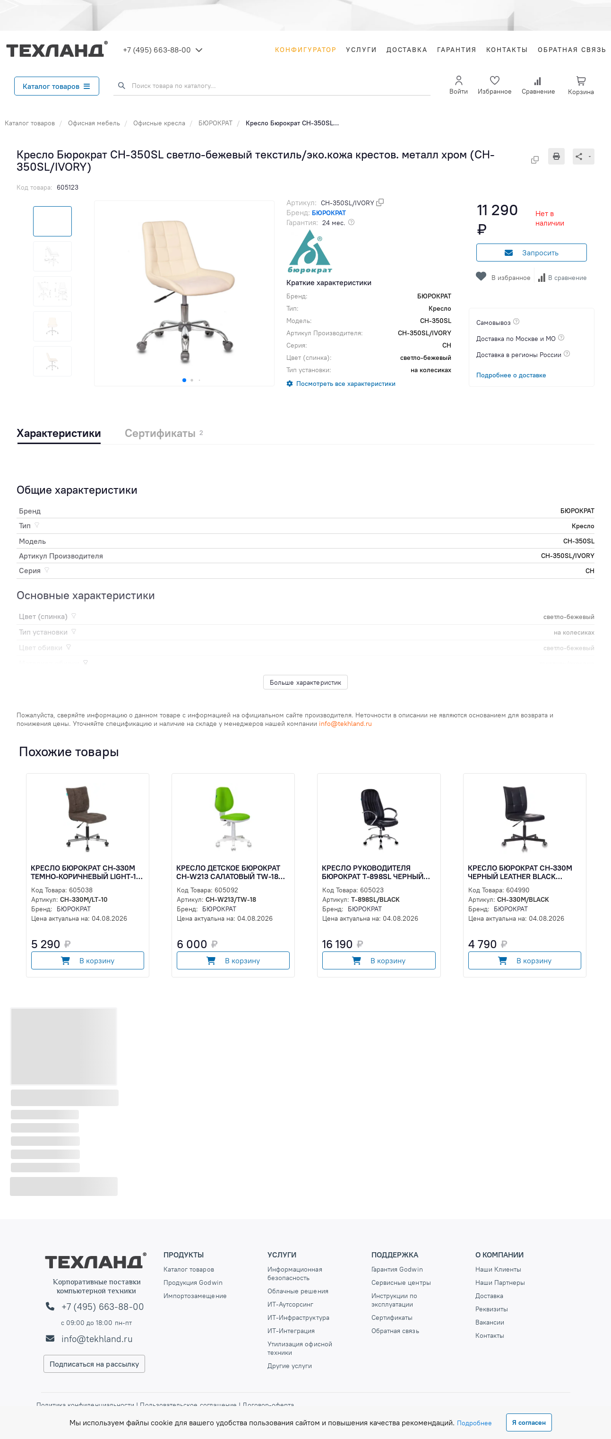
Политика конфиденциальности (86, 1405)
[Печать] (560, 156)
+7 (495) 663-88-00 (157, 49)
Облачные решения (297, 1291)
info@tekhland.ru (97, 1338)
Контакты (507, 49)
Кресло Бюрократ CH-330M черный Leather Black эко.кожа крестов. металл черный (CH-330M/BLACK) (520, 872)
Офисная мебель (94, 123)
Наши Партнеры (500, 1282)
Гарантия (457, 49)
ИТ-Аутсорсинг (290, 1304)
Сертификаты (392, 1317)
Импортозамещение (195, 1295)
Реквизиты (491, 1309)
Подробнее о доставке (511, 375)
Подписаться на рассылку (94, 1364)
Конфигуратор (305, 49)
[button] (184, 380)
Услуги (361, 49)
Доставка (407, 49)
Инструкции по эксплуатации (394, 1299)
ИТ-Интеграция (291, 1330)
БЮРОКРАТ (215, 123)
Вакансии (490, 1322)
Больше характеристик (306, 682)
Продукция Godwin (193, 1282)
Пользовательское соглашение (188, 1405)
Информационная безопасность (294, 1273)
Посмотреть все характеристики (346, 383)
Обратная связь (572, 49)
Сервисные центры (401, 1282)
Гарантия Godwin (397, 1269)
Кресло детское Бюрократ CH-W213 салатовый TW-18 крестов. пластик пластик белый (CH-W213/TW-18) (229, 872)
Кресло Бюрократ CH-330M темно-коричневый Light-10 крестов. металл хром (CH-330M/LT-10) (86, 872)
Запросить (532, 252)
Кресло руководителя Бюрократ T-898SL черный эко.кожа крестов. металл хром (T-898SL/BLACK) (374, 872)
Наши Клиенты (498, 1269)
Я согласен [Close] (529, 1422)
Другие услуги (289, 1365)
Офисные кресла (159, 123)
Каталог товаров (56, 86)
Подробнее (474, 1423)
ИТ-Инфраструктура (298, 1317)
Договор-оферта (267, 1405)
